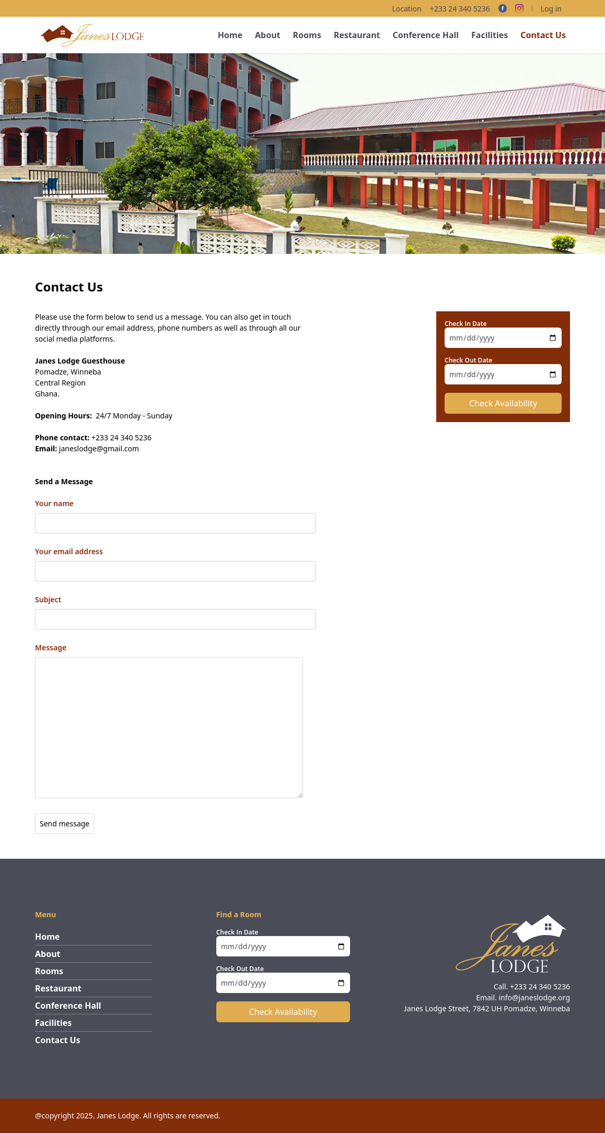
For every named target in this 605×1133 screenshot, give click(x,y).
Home (230, 35)
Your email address (69, 551)
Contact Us (543, 35)
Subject (48, 599)
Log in (551, 9)
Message (50, 647)
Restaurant (357, 35)
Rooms (307, 35)
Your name (54, 503)
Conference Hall (425, 35)
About (268, 35)
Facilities (489, 35)
